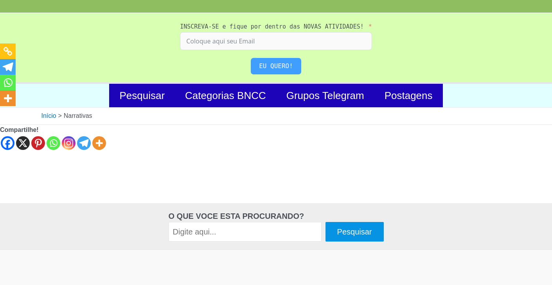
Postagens (409, 95)
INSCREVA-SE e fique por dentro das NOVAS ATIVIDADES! (272, 26)
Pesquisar (142, 95)
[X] (23, 143)
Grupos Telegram (325, 95)
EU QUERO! (276, 66)
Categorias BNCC (225, 95)
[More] (99, 143)
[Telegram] (84, 143)
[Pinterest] (38, 143)
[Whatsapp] (53, 143)
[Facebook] (7, 143)
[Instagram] (69, 143)
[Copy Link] (8, 51)
